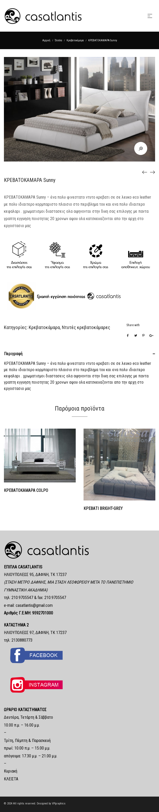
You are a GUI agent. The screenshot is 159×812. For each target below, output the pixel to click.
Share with (133, 325)
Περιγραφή (13, 353)
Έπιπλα (58, 40)
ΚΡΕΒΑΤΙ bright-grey (103, 508)
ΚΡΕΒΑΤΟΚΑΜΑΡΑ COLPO (26, 490)
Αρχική (46, 40)
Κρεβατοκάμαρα (75, 40)
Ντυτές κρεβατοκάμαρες (86, 327)
